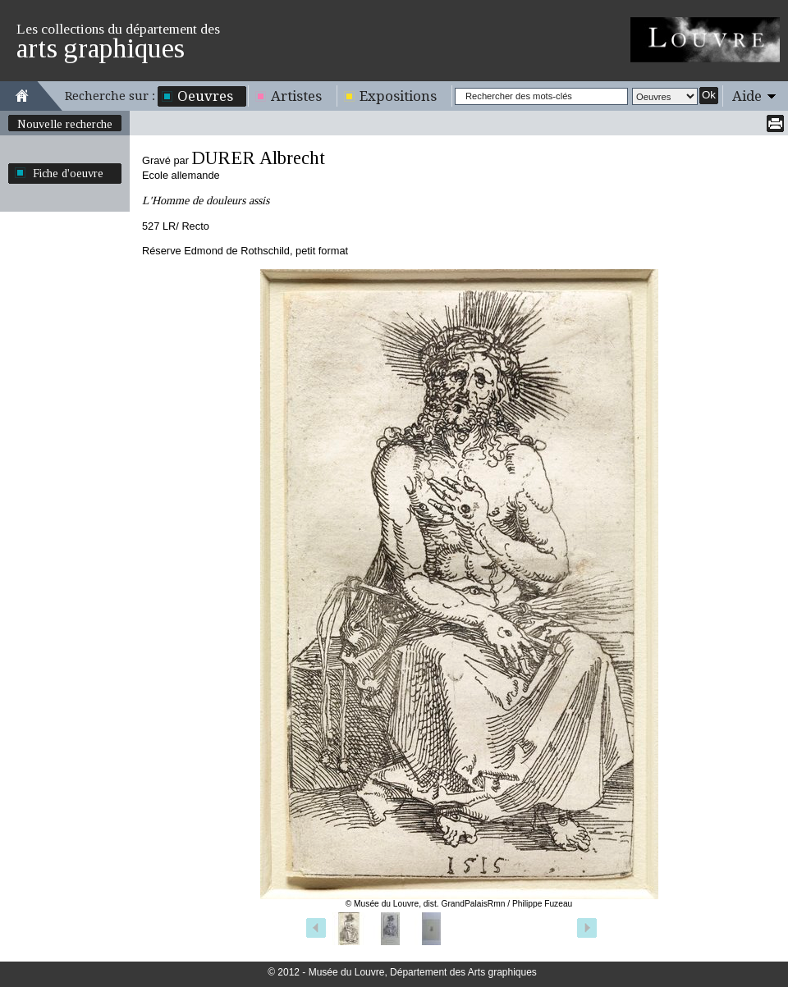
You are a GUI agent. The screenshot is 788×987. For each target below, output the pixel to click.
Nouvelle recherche (64, 123)
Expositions (398, 96)
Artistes (296, 96)
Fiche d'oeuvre (68, 173)
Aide (747, 96)
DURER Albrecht (258, 158)
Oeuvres (205, 96)
